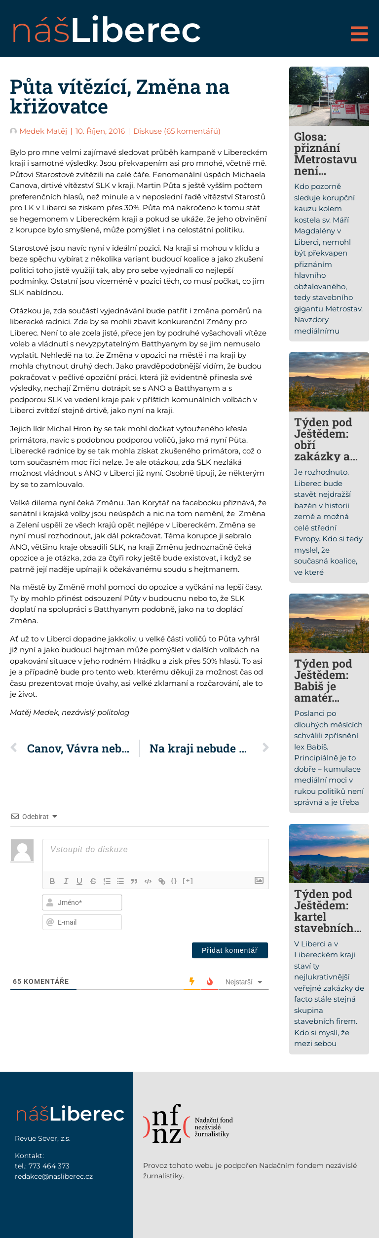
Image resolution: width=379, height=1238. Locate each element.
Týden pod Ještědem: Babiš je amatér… (323, 680)
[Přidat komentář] (230, 950)
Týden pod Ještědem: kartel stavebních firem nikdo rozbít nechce (326, 927)
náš (105, 29)
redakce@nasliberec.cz (54, 1176)
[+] (189, 880)
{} (175, 880)
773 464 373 (49, 1166)
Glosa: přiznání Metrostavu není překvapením (325, 164)
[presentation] (201, 911)
